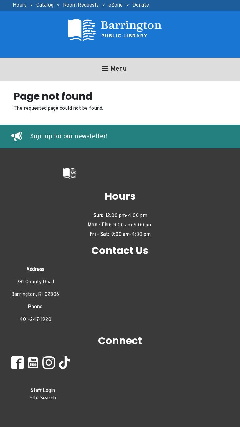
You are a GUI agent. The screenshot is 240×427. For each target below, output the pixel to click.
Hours (20, 5)
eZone (115, 5)
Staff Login (42, 391)
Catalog (44, 5)
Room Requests (81, 5)
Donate (140, 5)
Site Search (42, 398)
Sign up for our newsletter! (69, 137)
